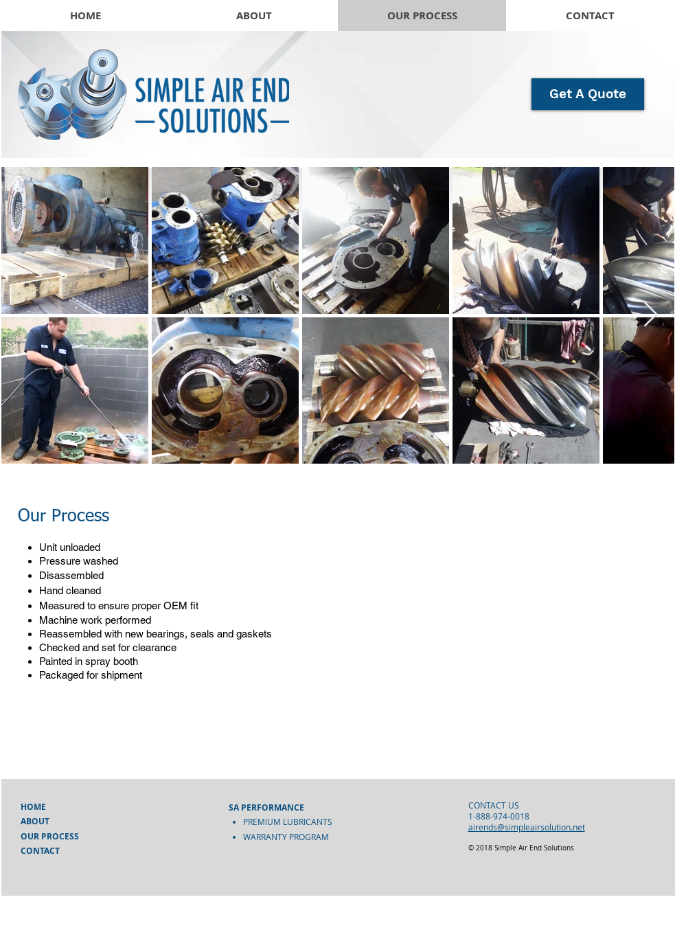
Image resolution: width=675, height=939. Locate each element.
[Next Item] (651, 315)
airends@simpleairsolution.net (526, 827)
